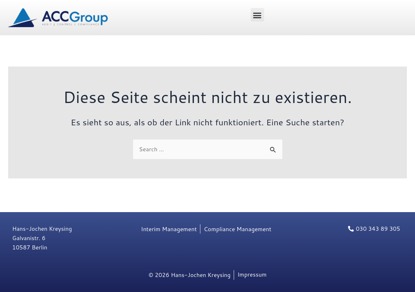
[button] (257, 14)
